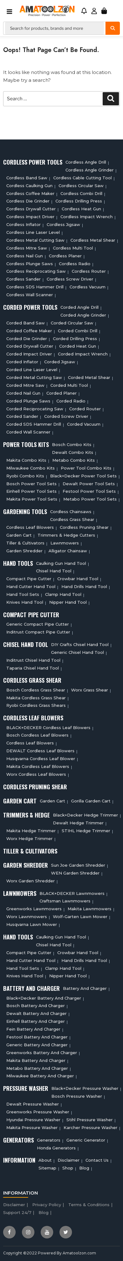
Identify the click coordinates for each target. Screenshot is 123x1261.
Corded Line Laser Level (31, 369)
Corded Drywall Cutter (29, 346)
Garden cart (19, 535)
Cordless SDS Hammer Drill (35, 286)
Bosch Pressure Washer (76, 1096)
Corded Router (85, 408)
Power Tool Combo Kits (86, 467)
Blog (84, 1167)
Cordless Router (89, 271)
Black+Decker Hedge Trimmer (85, 814)
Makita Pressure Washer (32, 1127)
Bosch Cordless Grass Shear (35, 689)
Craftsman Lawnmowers (64, 900)
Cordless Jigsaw (63, 224)
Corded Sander (22, 416)
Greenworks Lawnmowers (34, 908)
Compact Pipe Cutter (28, 578)
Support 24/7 (17, 1212)
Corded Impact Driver (29, 353)
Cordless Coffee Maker (30, 193)
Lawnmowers (64, 542)
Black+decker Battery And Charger (43, 998)
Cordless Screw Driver (70, 278)
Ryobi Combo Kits (25, 475)
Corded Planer (61, 393)
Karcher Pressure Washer (90, 1127)
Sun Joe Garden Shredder (78, 865)
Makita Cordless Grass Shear (36, 697)
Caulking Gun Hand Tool (61, 563)
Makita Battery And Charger (35, 1060)
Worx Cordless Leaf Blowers (36, 774)
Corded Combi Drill (77, 330)
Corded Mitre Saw (25, 385)
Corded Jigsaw (59, 361)
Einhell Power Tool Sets (31, 491)
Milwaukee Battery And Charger (40, 1075)
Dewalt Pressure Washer (32, 1103)
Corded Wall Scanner (28, 431)
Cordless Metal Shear (92, 240)
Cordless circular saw (81, 185)
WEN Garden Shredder (75, 872)
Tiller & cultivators (25, 542)
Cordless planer (65, 255)
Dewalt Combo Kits (72, 452)
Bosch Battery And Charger (35, 1005)
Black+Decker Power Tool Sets (83, 475)
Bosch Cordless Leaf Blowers (37, 735)
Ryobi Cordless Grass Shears (36, 705)
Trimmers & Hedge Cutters (66, 535)
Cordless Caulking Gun (29, 185)
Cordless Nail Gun (24, 255)
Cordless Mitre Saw (26, 247)
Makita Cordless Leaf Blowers (37, 766)
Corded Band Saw (25, 322)
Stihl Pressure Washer (89, 1119)
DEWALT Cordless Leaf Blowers (40, 750)
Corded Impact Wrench (83, 353)
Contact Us (97, 1160)
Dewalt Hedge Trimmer (78, 822)
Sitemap (47, 1167)
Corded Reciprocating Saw (34, 408)
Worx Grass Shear (89, 689)
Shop (67, 1167)
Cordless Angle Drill (85, 162)
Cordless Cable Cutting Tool (82, 177)
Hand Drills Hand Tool (84, 586)
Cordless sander (23, 278)
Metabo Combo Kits (73, 460)
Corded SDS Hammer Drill (33, 424)
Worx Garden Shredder (30, 880)
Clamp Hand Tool (63, 594)
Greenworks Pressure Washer (37, 1111)
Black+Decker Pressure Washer (84, 1088)
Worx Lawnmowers (26, 916)
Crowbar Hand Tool (77, 578)
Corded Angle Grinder (83, 315)
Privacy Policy (46, 1204)
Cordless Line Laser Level (33, 232)
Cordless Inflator (23, 224)
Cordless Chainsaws (70, 511)
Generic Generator (85, 1140)
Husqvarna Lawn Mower (31, 924)
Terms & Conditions (89, 1204)
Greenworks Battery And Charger (41, 1052)
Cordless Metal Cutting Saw (35, 240)
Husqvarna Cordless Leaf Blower (40, 758)
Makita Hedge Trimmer (31, 830)
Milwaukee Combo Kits (30, 467)
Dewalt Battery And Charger (36, 1013)
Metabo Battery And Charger (37, 1068)
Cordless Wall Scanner (29, 294)
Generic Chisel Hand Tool (77, 652)
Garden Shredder (24, 550)
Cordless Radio (74, 263)
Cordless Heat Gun (81, 208)
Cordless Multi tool (73, 247)
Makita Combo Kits (26, 460)
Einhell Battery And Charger (35, 1021)
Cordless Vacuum (87, 286)
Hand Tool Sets (22, 594)
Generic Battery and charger (37, 1044)
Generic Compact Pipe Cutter (37, 624)
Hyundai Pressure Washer (33, 1119)
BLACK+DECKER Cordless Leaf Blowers (48, 727)
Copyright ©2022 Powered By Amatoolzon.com (49, 1253)
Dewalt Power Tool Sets (89, 483)
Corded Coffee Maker (29, 330)
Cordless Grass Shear (72, 519)
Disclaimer (68, 1160)
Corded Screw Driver (66, 416)
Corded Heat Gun (77, 346)
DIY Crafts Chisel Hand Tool (80, 644)
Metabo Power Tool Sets (90, 499)
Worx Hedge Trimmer (29, 838)
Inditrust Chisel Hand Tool (33, 660)
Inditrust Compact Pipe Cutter (38, 631)
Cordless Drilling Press (78, 200)
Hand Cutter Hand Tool (30, 586)
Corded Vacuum (83, 424)
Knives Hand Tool (24, 602)
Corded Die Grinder (26, 338)
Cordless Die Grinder (27, 200)
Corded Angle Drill (79, 307)
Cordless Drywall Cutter (31, 208)
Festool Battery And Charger (37, 1036)
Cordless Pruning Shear (84, 527)
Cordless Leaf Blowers (30, 527)
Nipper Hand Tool (68, 602)
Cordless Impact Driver (30, 216)
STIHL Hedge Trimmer (86, 830)
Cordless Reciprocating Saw (36, 271)
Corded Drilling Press (75, 338)
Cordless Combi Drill (81, 193)
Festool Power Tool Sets (89, 491)
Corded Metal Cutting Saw (34, 377)
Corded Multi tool (69, 385)
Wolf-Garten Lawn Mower (80, 916)
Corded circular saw (72, 322)
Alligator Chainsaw (68, 550)
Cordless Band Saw (26, 177)
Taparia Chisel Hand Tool (32, 667)
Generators (48, 1140)
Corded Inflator (22, 361)
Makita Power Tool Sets (31, 499)
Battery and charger (85, 988)
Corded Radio (70, 400)
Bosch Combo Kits (71, 444)
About (45, 1160)
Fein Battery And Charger (33, 1029)
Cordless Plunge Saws (29, 263)
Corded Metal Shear (89, 377)
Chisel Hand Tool (53, 570)
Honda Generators (56, 1147)
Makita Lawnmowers (89, 908)
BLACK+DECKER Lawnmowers (72, 893)
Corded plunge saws (28, 400)
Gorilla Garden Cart (90, 800)
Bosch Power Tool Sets (31, 483)
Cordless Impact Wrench (86, 216)
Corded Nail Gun (23, 393)
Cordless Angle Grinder (89, 169)
